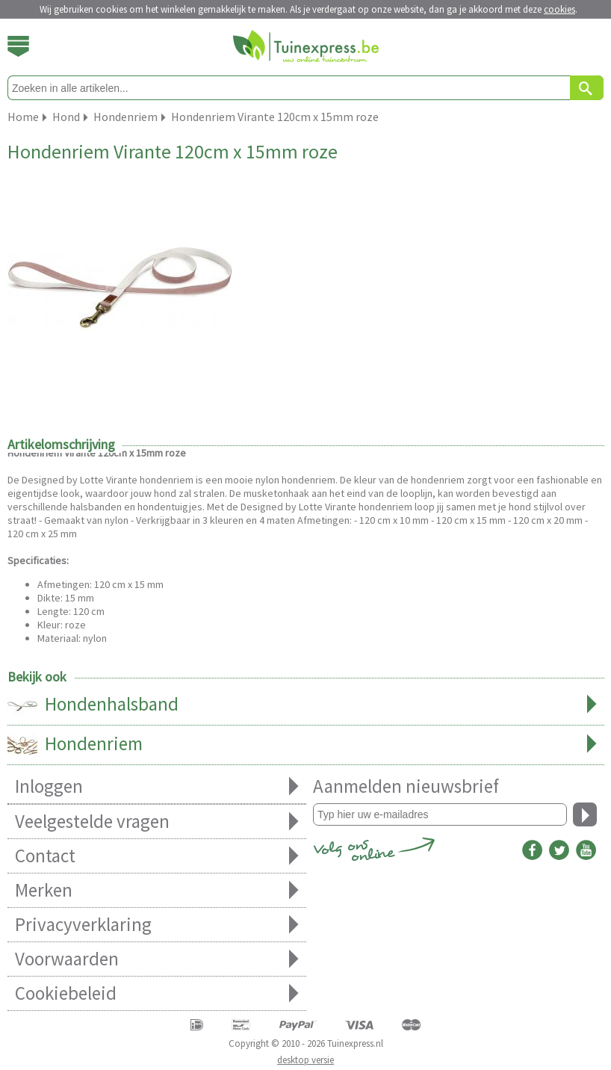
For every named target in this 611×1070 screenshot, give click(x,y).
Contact (157, 856)
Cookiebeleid (157, 993)
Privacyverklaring (157, 924)
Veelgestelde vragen (157, 821)
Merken (157, 890)
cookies (559, 9)
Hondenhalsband (306, 705)
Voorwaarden (157, 959)
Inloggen (157, 786)
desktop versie (305, 1060)
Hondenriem (306, 745)
